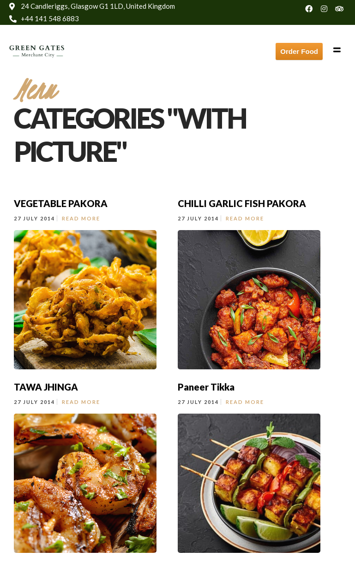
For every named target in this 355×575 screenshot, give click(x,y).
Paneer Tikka (206, 386)
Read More (81, 218)
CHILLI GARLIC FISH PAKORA (242, 203)
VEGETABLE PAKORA (61, 203)
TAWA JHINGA (46, 386)
